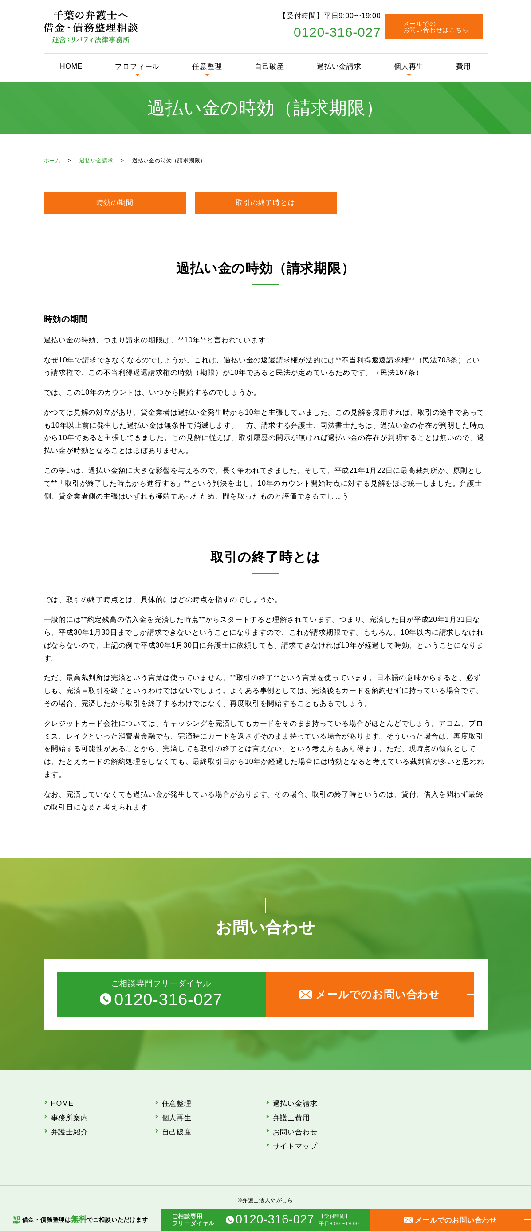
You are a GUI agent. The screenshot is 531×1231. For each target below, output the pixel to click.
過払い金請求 (339, 66)
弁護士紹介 (69, 1132)
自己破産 (269, 66)
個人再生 (409, 66)
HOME (71, 66)
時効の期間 (115, 202)
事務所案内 (69, 1117)
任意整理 (207, 66)
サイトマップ (295, 1146)
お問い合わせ (295, 1132)
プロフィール (137, 66)
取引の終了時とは (265, 202)
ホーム (52, 160)
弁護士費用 (291, 1117)
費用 (463, 66)
